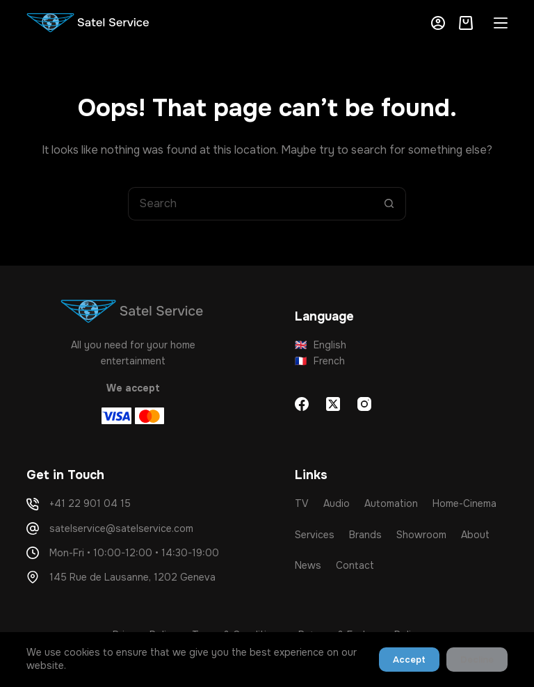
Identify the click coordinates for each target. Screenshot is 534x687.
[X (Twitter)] (333, 404)
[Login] (438, 23)
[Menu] (501, 23)
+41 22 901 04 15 (90, 503)
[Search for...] (250, 203)
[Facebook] (302, 404)
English (320, 345)
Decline (477, 659)
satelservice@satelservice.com (121, 528)
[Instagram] (364, 404)
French (320, 361)
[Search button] (389, 203)
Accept (409, 659)
